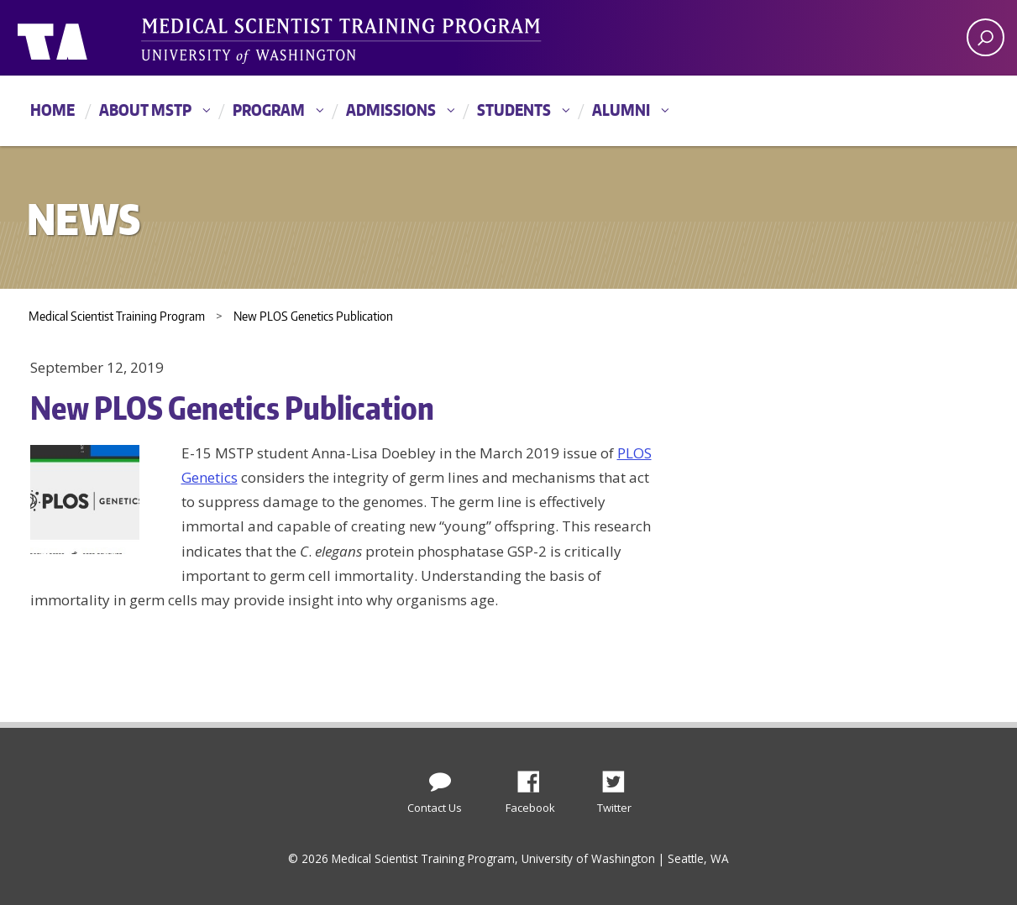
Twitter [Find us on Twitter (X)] (619, 777)
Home (52, 109)
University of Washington (86, 38)
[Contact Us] (440, 778)
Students (514, 109)
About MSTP (145, 109)
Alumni (621, 109)
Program (269, 109)
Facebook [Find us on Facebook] (535, 777)
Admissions (391, 109)
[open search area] (985, 37)
